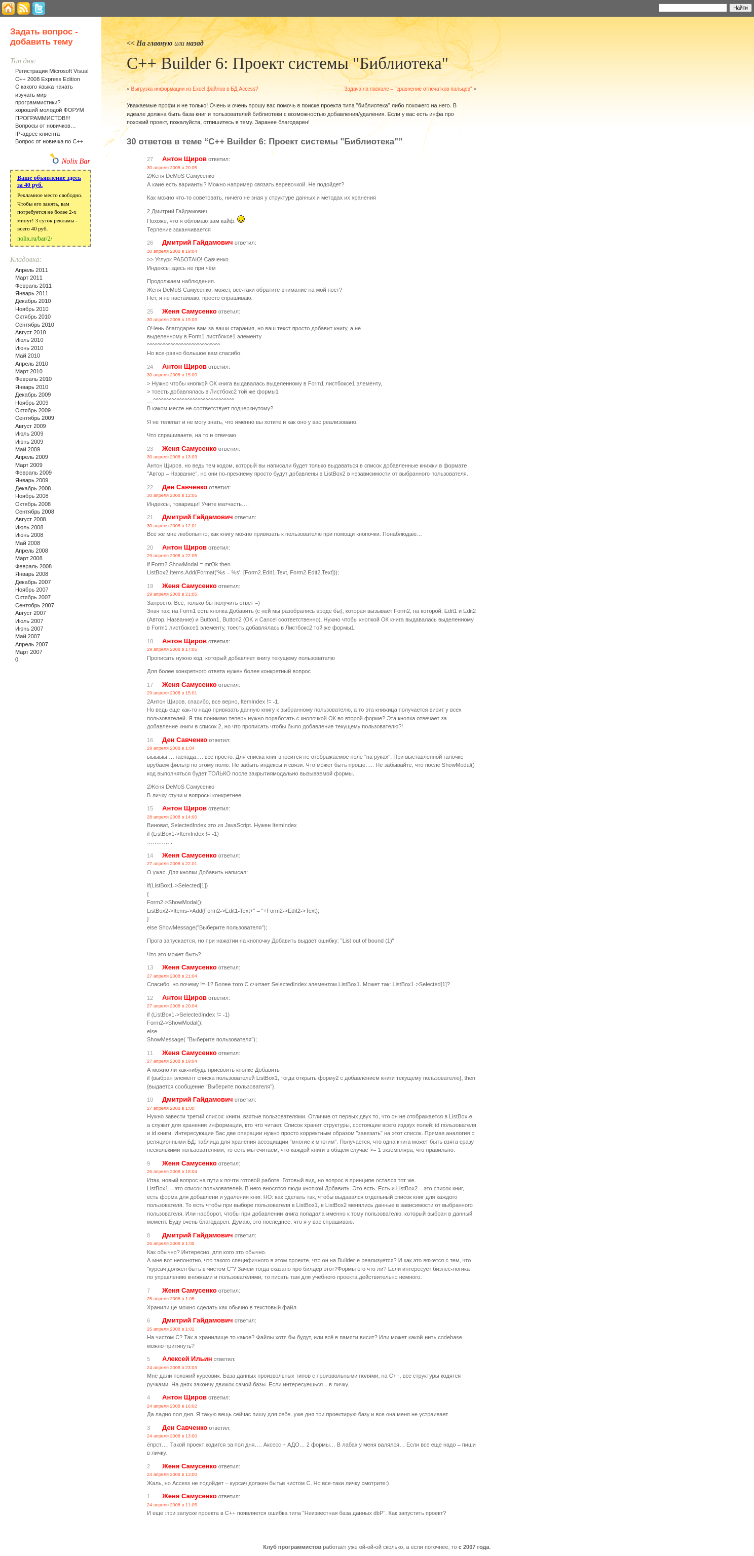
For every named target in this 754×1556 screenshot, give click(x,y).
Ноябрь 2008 (32, 496)
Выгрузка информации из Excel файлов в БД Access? (194, 89)
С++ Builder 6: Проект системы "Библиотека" (287, 63)
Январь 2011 (31, 293)
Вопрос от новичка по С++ (49, 141)
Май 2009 (27, 449)
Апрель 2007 (31, 644)
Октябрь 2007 (33, 597)
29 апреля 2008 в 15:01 (172, 692)
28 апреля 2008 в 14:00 (172, 817)
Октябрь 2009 (33, 410)
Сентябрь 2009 (34, 418)
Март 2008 (29, 558)
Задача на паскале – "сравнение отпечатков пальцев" (408, 89)
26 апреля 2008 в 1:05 (171, 1243)
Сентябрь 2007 (34, 605)
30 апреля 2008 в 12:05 (172, 495)
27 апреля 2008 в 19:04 (172, 1061)
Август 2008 (30, 519)
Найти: (645, 7)
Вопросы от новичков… (45, 126)
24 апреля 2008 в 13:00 (172, 1435)
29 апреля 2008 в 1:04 (171, 748)
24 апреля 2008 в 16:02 (172, 1406)
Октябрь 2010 (33, 317)
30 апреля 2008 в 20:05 (172, 167)
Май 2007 (27, 636)
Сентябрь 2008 (34, 512)
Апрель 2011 (31, 270)
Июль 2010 (29, 340)
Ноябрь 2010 (32, 309)
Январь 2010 (31, 387)
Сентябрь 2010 (34, 325)
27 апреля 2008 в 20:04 (172, 1005)
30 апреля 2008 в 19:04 (172, 251)
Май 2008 (27, 543)
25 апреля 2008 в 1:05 (171, 1298)
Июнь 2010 (29, 348)
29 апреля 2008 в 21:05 (172, 594)
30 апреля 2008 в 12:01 (172, 525)
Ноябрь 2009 (32, 403)
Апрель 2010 (31, 364)
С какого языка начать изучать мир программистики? (44, 94)
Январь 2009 (31, 480)
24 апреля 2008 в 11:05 (172, 1504)
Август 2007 (30, 613)
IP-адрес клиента (37, 134)
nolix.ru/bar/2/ (34, 238)
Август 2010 (30, 332)
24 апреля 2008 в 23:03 (172, 1367)
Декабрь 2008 (33, 488)
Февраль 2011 (33, 286)
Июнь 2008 (29, 535)
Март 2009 (29, 465)
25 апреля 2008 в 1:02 (171, 1329)
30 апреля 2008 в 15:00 (172, 374)
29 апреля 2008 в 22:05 (172, 555)
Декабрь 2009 (33, 395)
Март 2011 (29, 278)
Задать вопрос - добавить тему (44, 37)
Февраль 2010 (33, 379)
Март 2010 (29, 371)
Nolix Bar (76, 161)
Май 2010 (27, 356)
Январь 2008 (31, 574)
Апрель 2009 (31, 457)
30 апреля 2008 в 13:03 (172, 456)
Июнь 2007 (29, 629)
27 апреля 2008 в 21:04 (172, 976)
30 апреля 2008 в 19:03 (172, 319)
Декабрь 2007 (33, 582)
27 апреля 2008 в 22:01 (172, 863)
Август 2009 (30, 426)
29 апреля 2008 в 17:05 (172, 649)
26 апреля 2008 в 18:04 (172, 1171)
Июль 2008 (29, 527)
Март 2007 (29, 652)
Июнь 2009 (29, 442)
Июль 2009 (29, 434)
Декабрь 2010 (33, 301)
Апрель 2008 (31, 551)
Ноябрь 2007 (32, 590)
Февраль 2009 (33, 473)
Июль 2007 (29, 621)
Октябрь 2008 (33, 504)
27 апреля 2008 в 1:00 (171, 1108)
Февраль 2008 (33, 566)
